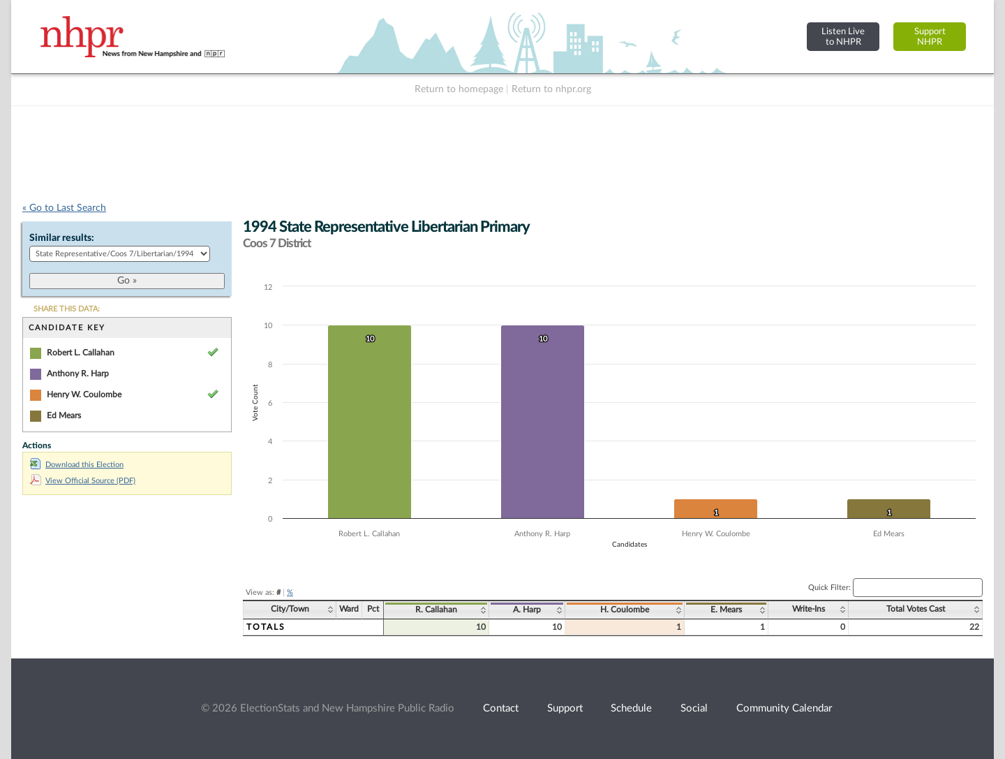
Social (694, 708)
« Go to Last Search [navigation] (64, 208)
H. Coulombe (624, 609)
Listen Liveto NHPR (843, 36)
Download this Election (77, 465)
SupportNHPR (930, 36)
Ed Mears (64, 415)
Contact (501, 708)
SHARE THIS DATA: (67, 309)
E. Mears (726, 609)
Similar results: (61, 238)
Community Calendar (784, 708)
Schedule (631, 708)
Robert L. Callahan (80, 352)
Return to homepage (459, 89)
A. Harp (527, 609)
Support (565, 708)
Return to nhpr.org (551, 89)
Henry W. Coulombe (84, 394)
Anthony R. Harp (78, 373)
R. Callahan (436, 609)
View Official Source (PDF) (82, 481)
